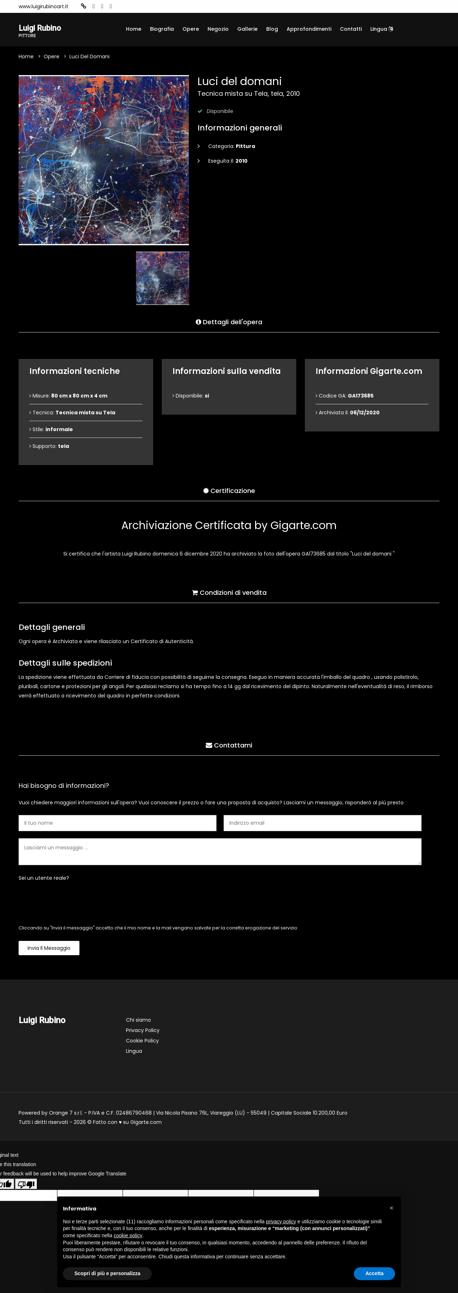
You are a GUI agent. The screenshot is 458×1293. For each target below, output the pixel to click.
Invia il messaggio (49, 949)
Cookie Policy (142, 1041)
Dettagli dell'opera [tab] (229, 321)
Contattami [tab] (229, 744)
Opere (190, 29)
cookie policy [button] (128, 1235)
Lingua (381, 29)
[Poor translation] (26, 1185)
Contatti (351, 29)
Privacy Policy (143, 1031)
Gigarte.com (146, 1123)
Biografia (162, 29)
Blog (272, 29)
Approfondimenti (309, 29)
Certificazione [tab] (229, 489)
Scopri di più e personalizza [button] (107, 1273)
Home (133, 29)
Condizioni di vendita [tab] (229, 591)
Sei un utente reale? (44, 879)
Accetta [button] (374, 1273)
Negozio (218, 29)
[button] (391, 1208)
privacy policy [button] (281, 1221)
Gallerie (247, 29)
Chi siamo (138, 1021)
